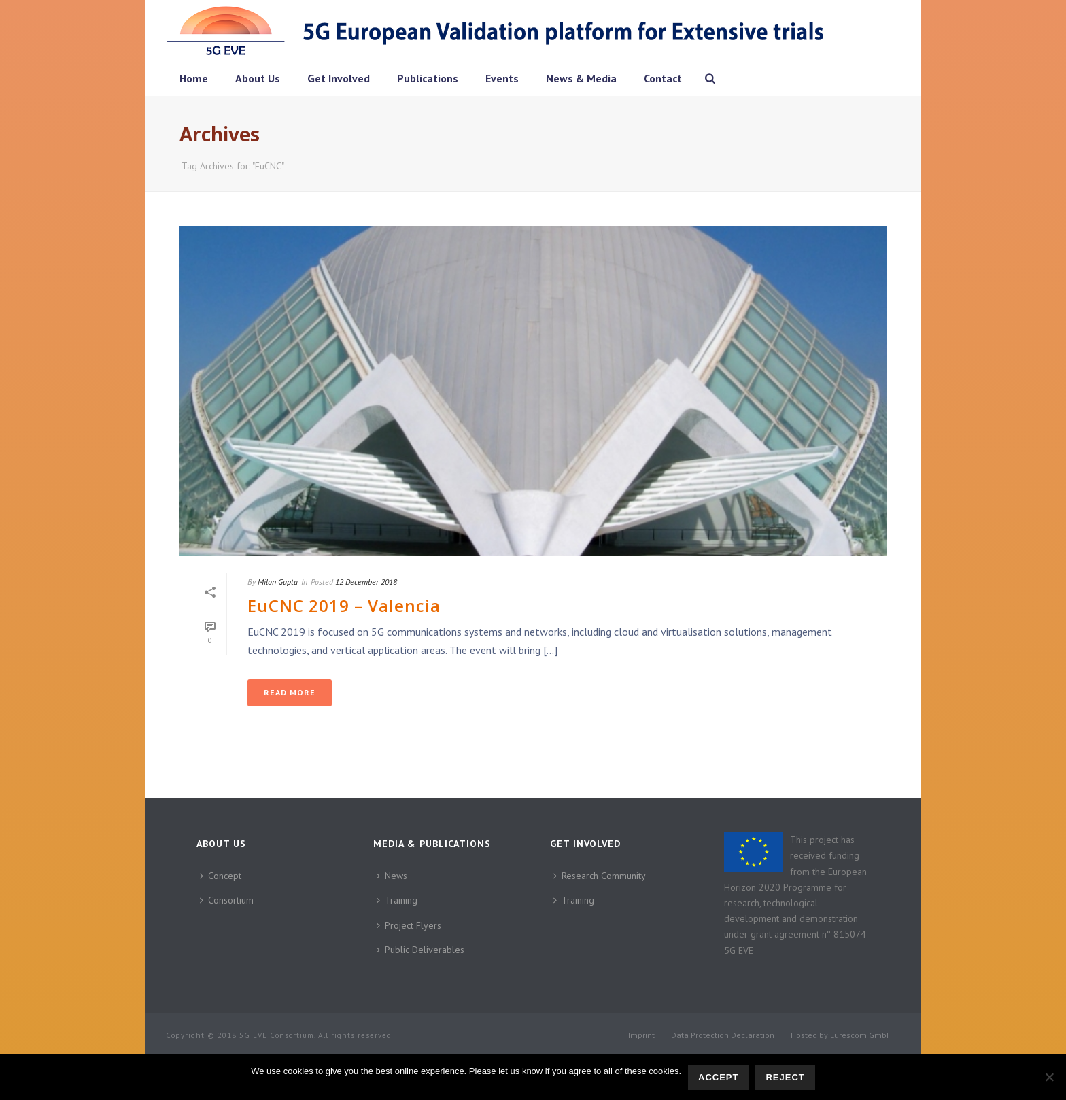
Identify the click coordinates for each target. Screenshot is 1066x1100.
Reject (785, 1077)
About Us (257, 78)
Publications (427, 78)
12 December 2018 (366, 582)
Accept (718, 1077)
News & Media (581, 78)
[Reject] (1049, 1077)
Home (193, 78)
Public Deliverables (420, 950)
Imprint (641, 1035)
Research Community (599, 876)
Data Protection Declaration (722, 1035)
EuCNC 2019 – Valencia (344, 605)
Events (502, 78)
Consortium (227, 900)
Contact (663, 78)
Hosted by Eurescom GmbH (841, 1035)
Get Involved (338, 78)
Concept (220, 876)
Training (397, 900)
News (392, 876)
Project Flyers (409, 925)
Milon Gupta (278, 582)
